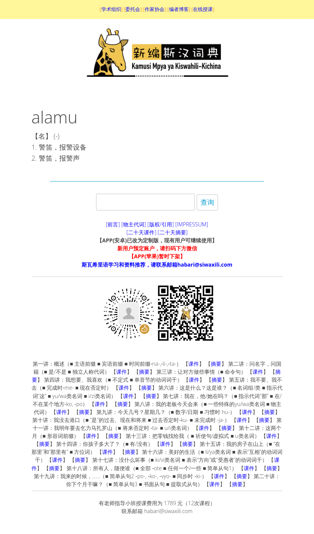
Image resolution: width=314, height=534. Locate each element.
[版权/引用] (160, 224)
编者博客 (179, 9)
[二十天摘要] (173, 232)
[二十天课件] (141, 232)
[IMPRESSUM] (191, 224)
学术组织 (111, 9)
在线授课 (203, 9)
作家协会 (154, 9)
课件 (193, 363)
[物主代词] (133, 224)
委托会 (132, 9)
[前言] (113, 224)
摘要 (216, 363)
